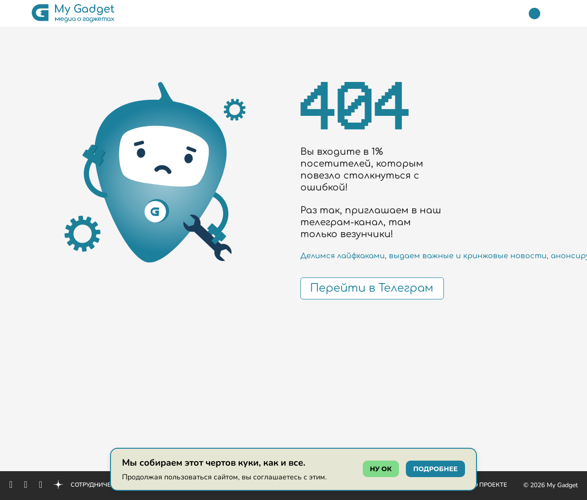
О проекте (490, 485)
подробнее (435, 469)
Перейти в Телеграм (371, 288)
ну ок (381, 469)
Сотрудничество (99, 485)
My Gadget (562, 485)
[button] (15, 13)
